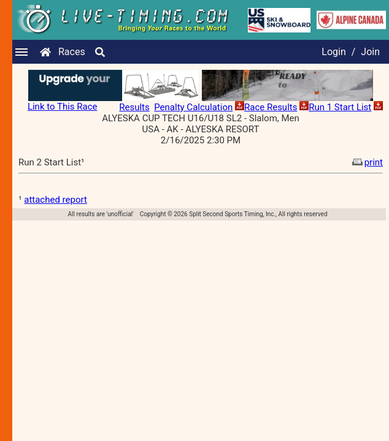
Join (370, 52)
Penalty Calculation (193, 107)
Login (333, 52)
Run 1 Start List (340, 107)
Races (71, 52)
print (366, 162)
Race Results (270, 107)
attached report (55, 199)
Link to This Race (63, 106)
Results (134, 107)
